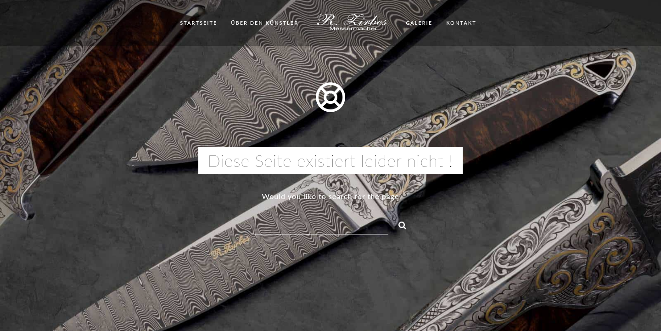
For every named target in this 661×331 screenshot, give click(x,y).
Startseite (198, 23)
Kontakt (461, 23)
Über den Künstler (264, 23)
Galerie (419, 23)
